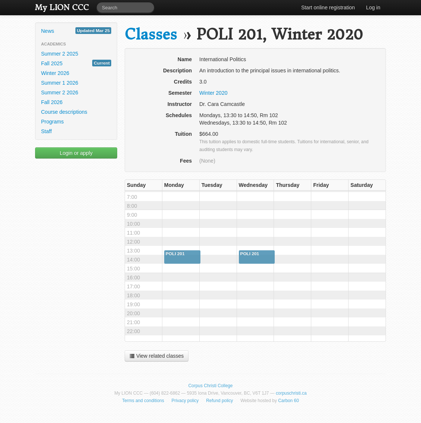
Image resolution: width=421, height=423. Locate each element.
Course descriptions (64, 112)
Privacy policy (185, 400)
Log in (373, 7)
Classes (151, 34)
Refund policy (219, 400)
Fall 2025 (76, 63)
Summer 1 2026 (59, 83)
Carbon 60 (288, 400)
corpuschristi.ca (291, 393)
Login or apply (76, 153)
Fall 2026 (52, 102)
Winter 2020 (213, 93)
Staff (46, 131)
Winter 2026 (55, 73)
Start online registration (328, 7)
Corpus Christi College (210, 385)
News (76, 30)
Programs (52, 122)
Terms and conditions (143, 400)
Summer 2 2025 (59, 54)
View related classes (157, 356)
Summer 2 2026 (59, 92)
